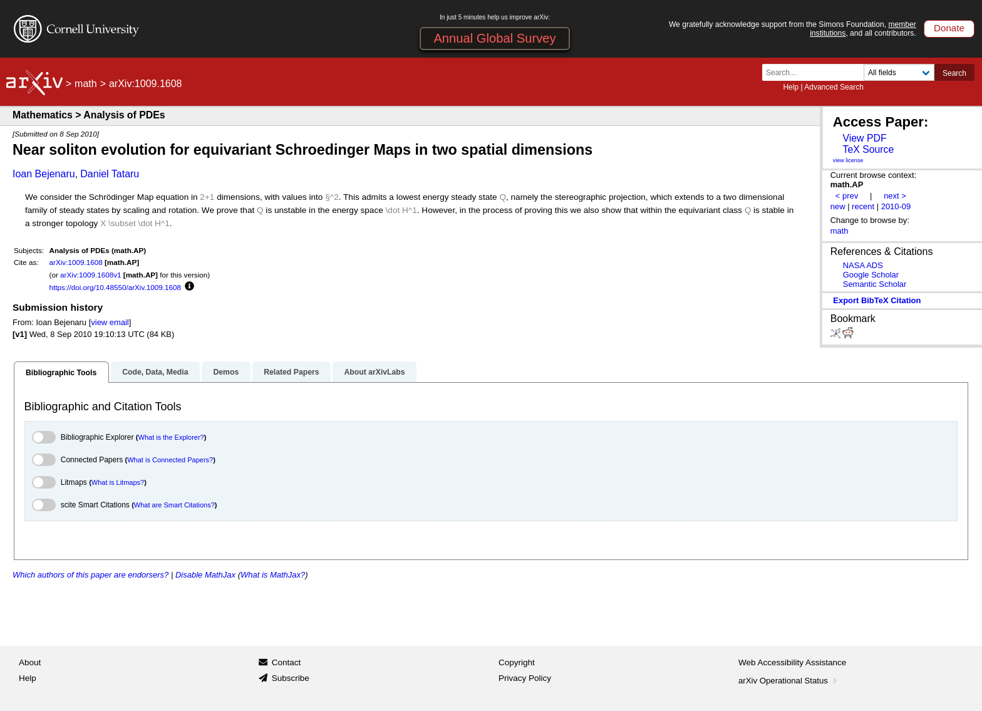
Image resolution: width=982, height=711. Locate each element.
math (86, 83)
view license (848, 160)
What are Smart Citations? (174, 505)
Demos (226, 372)
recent (863, 206)
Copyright (517, 662)
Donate (949, 28)
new (837, 206)
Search (954, 73)
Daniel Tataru (109, 174)
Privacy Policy (525, 678)
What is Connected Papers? (170, 460)
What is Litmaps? (117, 482)
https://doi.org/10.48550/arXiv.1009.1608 (115, 287)
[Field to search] (899, 72)
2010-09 (896, 206)
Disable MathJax (205, 574)
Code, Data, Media (155, 372)
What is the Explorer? (171, 437)
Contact (286, 662)
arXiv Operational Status (788, 680)
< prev (846, 195)
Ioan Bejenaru (44, 174)
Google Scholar (871, 274)
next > (895, 195)
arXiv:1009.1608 (76, 262)
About (30, 662)
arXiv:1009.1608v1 (90, 275)
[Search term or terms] (816, 72)
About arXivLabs (374, 372)
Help (791, 87)
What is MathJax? (272, 574)
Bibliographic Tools (61, 372)
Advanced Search (834, 87)
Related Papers (291, 372)
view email (109, 322)
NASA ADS (863, 265)
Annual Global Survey (494, 38)
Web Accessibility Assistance (792, 662)
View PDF (864, 138)
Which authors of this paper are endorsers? (90, 574)
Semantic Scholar (875, 284)
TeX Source (868, 149)
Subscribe (290, 678)
